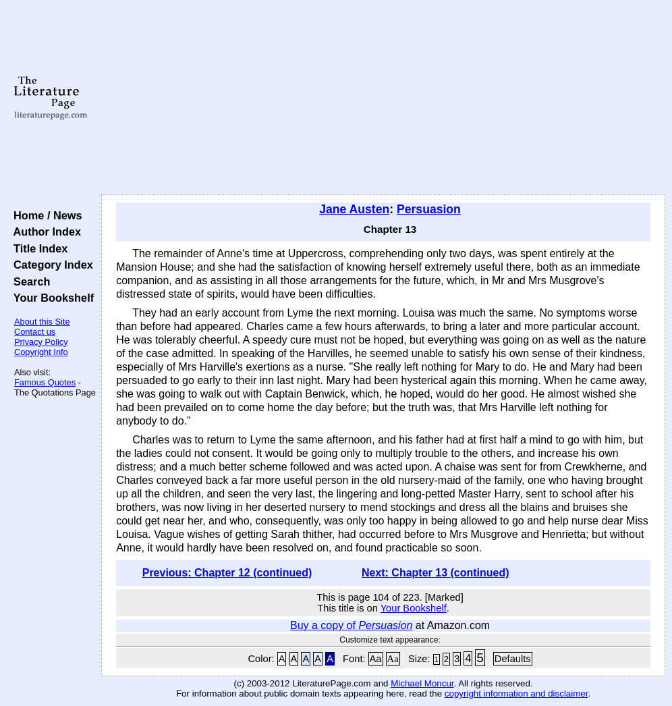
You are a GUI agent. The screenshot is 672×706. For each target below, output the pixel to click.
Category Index (50, 265)
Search (28, 281)
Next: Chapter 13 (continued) (435, 572)
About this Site (42, 322)
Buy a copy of (351, 625)
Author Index (44, 231)
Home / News (44, 215)
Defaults (513, 658)
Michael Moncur (422, 683)
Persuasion (429, 209)
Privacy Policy (41, 342)
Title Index (37, 248)
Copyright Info (41, 352)
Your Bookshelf (50, 298)
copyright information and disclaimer (516, 693)
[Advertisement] (383, 97)
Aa (376, 658)
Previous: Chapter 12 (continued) (227, 572)
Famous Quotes (45, 382)
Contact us (34, 332)
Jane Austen (354, 209)
